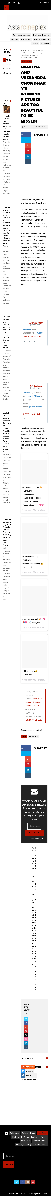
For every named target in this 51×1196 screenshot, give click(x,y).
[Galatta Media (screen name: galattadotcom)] (37, 387)
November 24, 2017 (34, 720)
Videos (43, 1137)
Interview (45, 43)
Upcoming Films (40, 1140)
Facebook (31, 1075)
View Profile (27, 1007)
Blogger (30, 1067)
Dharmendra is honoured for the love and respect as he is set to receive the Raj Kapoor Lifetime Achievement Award (7, 226)
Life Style (20, 1144)
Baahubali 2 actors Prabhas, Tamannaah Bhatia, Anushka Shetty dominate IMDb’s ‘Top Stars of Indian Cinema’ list (7, 432)
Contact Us (44, 2)
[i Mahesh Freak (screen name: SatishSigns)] (37, 324)
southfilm (31, 50)
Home (23, 50)
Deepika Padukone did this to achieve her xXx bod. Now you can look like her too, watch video (7, 332)
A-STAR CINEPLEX (10, 1193)
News (26, 1137)
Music (35, 43)
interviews (25, 1140)
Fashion (34, 1137)
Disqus (29, 1071)
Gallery (25, 1133)
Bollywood (14, 1133)
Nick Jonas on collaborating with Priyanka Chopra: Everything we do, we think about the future (7, 530)
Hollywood (17, 1137)
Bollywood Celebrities (37, 1144)
